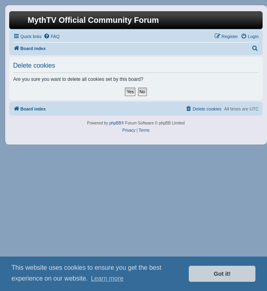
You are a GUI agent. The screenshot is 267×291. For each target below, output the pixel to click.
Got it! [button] (222, 274)
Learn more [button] (107, 278)
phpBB (115, 123)
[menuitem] (51, 36)
